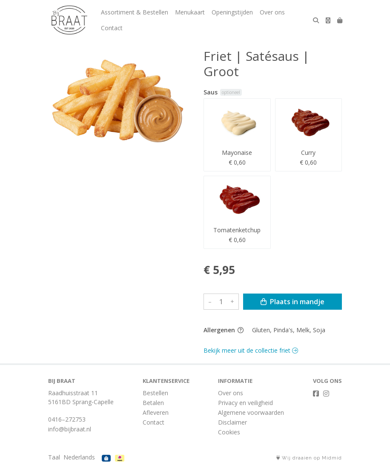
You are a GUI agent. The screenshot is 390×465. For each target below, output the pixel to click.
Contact (112, 28)
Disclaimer (232, 422)
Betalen (153, 403)
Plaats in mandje (292, 301)
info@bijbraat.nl (69, 429)
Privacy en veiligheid (245, 403)
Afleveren (156, 412)
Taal (54, 457)
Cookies (229, 432)
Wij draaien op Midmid (309, 458)
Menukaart (190, 12)
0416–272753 (67, 419)
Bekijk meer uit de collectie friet (251, 350)
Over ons (272, 12)
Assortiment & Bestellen (134, 12)
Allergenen (224, 330)
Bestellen (155, 393)
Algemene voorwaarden (251, 412)
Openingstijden (232, 12)
